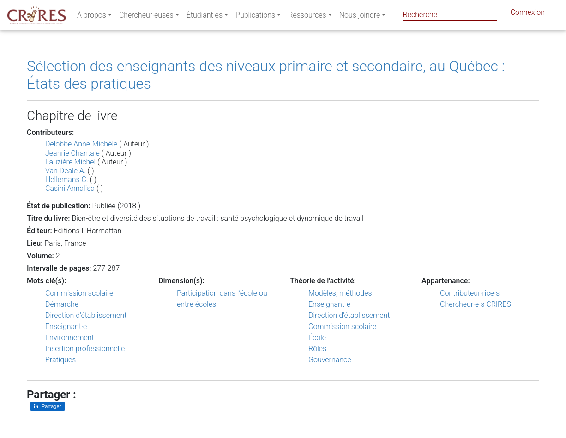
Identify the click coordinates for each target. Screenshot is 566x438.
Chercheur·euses (146, 16)
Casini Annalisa (70, 188)
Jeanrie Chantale (72, 153)
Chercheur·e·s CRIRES (475, 304)
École (317, 337)
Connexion (528, 14)
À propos (91, 16)
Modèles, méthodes (340, 293)
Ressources (307, 16)
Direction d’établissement (349, 315)
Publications (255, 16)
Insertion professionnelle (85, 348)
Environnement (69, 337)
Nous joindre (359, 16)
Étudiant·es (205, 16)
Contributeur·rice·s (470, 293)
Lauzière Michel (70, 162)
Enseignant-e (329, 304)
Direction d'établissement (85, 315)
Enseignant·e (66, 326)
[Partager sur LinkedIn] (47, 406)
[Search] (450, 14)
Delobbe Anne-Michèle (81, 144)
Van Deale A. (65, 170)
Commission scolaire (79, 293)
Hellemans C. (66, 179)
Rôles (317, 348)
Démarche (61, 304)
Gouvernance (329, 359)
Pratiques (60, 359)
